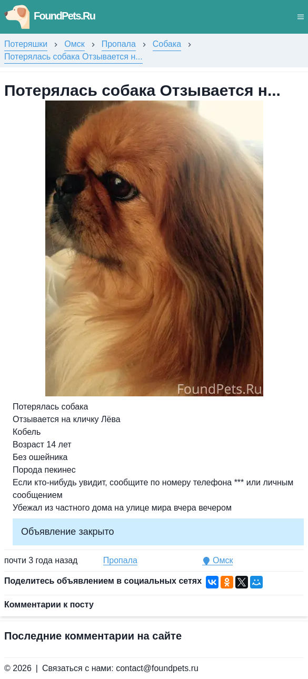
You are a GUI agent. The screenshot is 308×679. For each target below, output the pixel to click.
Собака (167, 43)
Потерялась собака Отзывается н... (73, 56)
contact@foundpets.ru (157, 668)
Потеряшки (25, 43)
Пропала (119, 43)
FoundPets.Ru (49, 16)
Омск (74, 43)
